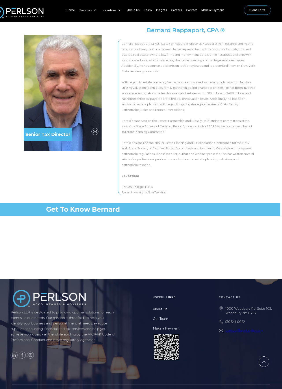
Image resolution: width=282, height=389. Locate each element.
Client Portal (257, 10)
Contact (191, 10)
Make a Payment (212, 10)
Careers (176, 10)
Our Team (164, 319)
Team (148, 10)
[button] (88, 10)
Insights (161, 10)
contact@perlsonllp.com (250, 331)
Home (71, 10)
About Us (133, 10)
